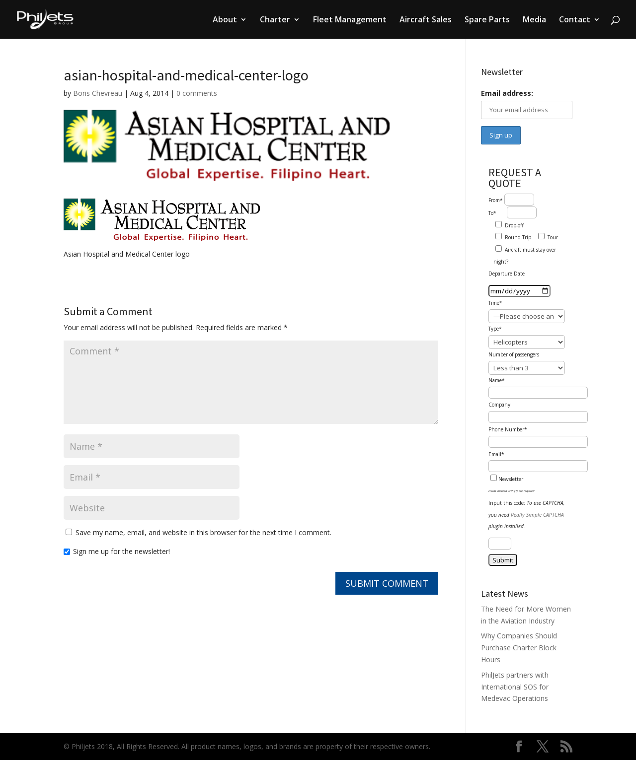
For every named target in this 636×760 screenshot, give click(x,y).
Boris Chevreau (97, 93)
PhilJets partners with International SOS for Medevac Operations (515, 686)
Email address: (507, 93)
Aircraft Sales (425, 20)
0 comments (196, 93)
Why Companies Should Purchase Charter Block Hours (519, 647)
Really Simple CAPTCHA (537, 514)
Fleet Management (350, 20)
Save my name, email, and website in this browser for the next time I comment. (203, 532)
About (225, 20)
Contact (574, 20)
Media (534, 20)
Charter (275, 20)
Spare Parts (487, 20)
